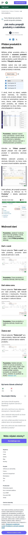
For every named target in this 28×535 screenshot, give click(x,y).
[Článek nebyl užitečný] (11, 388)
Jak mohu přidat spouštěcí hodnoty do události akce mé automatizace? (13, 421)
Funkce (11, 11)
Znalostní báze (5, 11)
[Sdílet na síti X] (16, 40)
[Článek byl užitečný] (2, 388)
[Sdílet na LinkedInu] (13, 40)
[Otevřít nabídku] (2, 2)
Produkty (16, 11)
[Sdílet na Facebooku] (10, 40)
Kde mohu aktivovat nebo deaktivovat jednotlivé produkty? (13, 426)
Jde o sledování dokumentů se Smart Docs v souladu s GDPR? (13, 415)
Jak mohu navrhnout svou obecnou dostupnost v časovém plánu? (12, 410)
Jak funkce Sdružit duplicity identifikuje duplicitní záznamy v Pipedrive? (11, 403)
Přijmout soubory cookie (14, 532)
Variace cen (12, 375)
